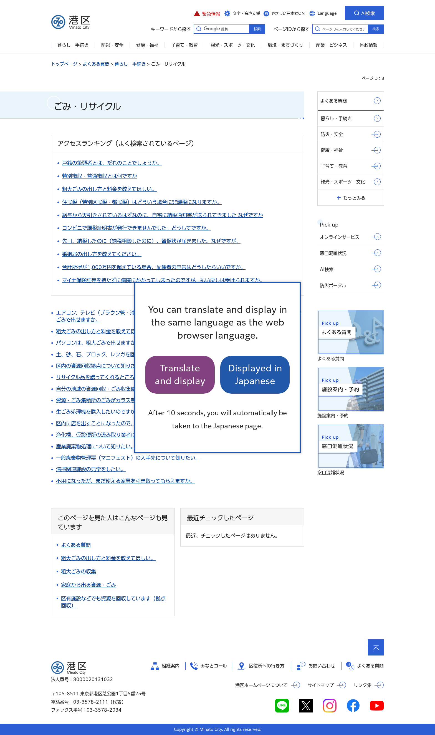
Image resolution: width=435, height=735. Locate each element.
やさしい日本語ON (288, 13)
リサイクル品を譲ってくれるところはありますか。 (112, 377)
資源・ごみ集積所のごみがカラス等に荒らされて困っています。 (127, 400)
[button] (206, 13)
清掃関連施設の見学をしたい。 (91, 469)
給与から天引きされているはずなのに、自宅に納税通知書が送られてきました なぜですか (162, 215)
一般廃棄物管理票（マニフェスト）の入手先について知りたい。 (128, 457)
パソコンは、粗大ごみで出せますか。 (98, 342)
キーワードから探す (199, 28)
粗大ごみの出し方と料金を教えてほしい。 (109, 189)
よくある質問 (96, 64)
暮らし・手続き (130, 64)
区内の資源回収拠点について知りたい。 (101, 365)
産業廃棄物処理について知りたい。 (96, 446)
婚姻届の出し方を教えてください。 (101, 254)
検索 (376, 29)
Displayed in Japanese (255, 374)
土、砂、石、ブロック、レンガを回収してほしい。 (113, 354)
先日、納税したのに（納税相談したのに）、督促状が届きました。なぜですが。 (151, 241)
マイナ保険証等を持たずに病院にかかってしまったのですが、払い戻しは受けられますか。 (163, 280)
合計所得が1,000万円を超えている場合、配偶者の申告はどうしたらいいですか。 (154, 267)
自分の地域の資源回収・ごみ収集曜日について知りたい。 (121, 388)
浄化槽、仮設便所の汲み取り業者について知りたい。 (116, 434)
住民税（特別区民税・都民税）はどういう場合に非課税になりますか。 (142, 202)
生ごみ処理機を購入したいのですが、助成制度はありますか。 (125, 411)
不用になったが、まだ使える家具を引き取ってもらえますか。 (125, 480)
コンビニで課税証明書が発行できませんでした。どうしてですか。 (136, 227)
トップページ (64, 64)
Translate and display (180, 374)
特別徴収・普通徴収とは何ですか (99, 175)
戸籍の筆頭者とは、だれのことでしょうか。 (112, 162)
